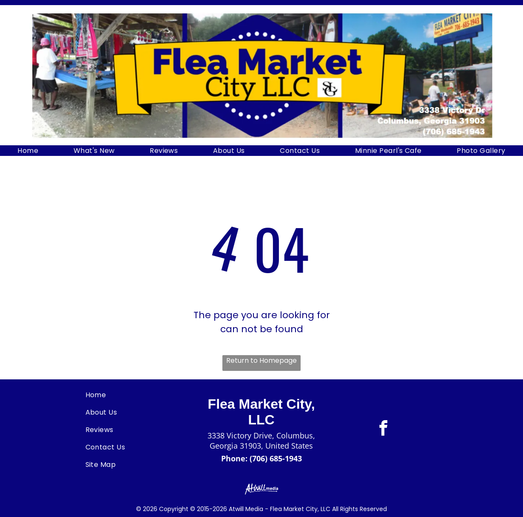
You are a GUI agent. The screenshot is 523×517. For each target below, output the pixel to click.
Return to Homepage (261, 360)
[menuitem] (28, 150)
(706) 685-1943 (276, 458)
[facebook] (383, 430)
